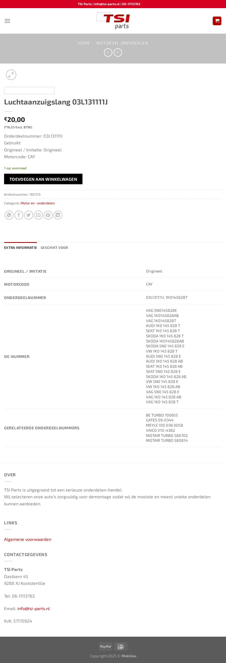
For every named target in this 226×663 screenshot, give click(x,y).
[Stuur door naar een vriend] (38, 215)
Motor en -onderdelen (122, 43)
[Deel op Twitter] (28, 215)
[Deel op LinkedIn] (57, 215)
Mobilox (129, 656)
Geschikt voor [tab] (54, 247)
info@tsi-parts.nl (33, 608)
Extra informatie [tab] (20, 247)
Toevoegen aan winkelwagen (43, 179)
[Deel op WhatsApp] (9, 215)
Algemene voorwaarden (27, 539)
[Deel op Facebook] (18, 215)
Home (84, 43)
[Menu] (7, 20)
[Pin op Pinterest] (48, 215)
